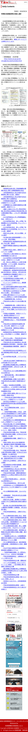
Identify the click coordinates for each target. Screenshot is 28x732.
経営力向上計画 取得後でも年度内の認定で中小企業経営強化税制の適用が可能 (14, 501)
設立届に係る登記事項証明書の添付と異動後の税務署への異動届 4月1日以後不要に (14, 507)
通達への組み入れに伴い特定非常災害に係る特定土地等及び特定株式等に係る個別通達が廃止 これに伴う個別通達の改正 (14, 212)
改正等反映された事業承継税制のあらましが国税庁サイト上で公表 (13, 421)
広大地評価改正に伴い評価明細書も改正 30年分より (13, 218)
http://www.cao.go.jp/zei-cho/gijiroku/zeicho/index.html (11, 60)
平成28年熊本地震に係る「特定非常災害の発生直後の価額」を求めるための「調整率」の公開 (14, 434)
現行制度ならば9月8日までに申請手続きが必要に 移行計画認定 (13, 292)
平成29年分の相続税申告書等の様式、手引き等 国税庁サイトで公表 (13, 325)
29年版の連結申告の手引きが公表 (14, 268)
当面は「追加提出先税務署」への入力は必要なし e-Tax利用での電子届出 (13, 386)
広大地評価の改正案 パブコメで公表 (13, 357)
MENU (25, 2)
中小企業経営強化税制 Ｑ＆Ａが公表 (13, 492)
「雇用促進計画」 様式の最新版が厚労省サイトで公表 (13, 376)
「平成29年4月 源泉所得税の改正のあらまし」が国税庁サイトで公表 (13, 398)
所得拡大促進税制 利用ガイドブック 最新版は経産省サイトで (13, 314)
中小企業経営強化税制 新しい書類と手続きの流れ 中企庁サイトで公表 (13, 527)
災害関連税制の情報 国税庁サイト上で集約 (13, 439)
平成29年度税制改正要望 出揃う (14, 585)
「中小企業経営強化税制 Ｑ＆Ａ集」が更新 (13, 408)
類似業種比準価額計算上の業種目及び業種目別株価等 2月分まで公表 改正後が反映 (13, 367)
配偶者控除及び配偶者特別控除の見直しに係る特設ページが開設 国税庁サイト (14, 334)
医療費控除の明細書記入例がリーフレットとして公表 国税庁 (13, 275)
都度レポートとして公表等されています (14, 40)
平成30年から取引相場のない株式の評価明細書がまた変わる (13, 255)
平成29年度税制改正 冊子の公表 (14, 483)
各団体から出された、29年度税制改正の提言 (13, 582)
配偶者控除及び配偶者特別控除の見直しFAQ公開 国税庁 (13, 242)
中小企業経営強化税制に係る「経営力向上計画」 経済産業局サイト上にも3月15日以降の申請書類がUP (14, 522)
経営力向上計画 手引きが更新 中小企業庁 (13, 234)
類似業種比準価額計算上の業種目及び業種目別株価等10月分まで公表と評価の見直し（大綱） (14, 570)
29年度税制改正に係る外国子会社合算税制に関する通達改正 (13, 198)
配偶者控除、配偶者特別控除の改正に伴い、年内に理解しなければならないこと (14, 309)
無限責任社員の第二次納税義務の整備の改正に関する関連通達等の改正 (13, 189)
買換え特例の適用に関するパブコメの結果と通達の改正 (13, 394)
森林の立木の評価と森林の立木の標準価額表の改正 (13, 390)
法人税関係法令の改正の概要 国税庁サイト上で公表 (13, 417)
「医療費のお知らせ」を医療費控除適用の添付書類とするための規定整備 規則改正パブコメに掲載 (14, 538)
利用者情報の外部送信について (14, 726)
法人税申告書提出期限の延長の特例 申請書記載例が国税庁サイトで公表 (14, 287)
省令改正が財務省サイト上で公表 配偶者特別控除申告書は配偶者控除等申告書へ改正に (14, 403)
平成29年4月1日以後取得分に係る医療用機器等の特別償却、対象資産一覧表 (14, 343)
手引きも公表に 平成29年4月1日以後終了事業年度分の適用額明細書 (13, 339)
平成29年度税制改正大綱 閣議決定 (14, 560)
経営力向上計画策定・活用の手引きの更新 (13, 461)
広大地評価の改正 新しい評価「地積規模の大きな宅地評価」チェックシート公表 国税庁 (14, 223)
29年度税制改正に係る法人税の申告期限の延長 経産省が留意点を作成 (13, 470)
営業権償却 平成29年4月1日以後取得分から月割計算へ (13, 496)
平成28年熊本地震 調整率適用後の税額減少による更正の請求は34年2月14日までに (13, 475)
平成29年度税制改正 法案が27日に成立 (13, 512)
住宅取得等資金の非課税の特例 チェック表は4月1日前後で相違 (13, 279)
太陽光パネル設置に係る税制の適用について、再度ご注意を (13, 429)
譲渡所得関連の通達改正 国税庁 (14, 318)
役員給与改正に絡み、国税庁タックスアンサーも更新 (13, 251)
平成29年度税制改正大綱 (11, 575)
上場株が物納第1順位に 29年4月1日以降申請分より (13, 480)
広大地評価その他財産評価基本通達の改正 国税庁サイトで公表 (13, 259)
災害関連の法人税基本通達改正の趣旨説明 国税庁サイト (13, 206)
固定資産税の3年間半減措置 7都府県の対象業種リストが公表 (13, 466)
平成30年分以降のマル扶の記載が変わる (13, 302)
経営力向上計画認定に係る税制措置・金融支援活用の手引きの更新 (13, 457)
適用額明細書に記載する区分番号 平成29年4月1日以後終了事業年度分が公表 (13, 381)
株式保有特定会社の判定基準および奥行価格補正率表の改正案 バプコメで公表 (14, 352)
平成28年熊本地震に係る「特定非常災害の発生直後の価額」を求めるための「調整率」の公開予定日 (14, 452)
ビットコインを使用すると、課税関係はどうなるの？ (13, 283)
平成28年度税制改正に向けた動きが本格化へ (13, 588)
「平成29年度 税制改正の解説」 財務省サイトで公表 (13, 329)
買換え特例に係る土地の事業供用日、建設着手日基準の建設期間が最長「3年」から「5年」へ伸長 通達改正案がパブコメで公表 (14, 445)
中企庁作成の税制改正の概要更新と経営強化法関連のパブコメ (13, 549)
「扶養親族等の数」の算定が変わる (14, 305)
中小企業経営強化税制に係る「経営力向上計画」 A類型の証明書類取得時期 (13, 517)
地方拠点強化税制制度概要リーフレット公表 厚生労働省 (13, 238)
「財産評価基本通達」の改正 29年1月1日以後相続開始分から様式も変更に (14, 413)
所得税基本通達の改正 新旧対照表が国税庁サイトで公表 (13, 202)
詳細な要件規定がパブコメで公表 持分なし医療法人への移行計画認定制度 (14, 296)
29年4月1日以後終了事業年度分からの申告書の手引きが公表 (13, 362)
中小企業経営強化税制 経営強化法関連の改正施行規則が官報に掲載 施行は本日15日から (14, 532)
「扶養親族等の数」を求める (12, 299)
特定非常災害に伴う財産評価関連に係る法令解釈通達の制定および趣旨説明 (14, 425)
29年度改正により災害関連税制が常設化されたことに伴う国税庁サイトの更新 (14, 487)
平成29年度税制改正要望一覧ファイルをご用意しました (13, 578)
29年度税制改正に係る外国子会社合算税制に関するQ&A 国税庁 (13, 193)
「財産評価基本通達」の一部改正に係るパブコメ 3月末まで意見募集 (13, 553)
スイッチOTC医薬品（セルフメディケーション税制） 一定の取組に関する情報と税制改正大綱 (13, 564)
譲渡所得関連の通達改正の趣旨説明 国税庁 (14, 246)
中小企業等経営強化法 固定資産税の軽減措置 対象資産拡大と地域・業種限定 (14, 544)
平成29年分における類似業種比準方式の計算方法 (13, 372)
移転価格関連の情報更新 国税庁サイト (13, 347)
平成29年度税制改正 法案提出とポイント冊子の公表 (13, 557)
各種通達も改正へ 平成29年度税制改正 (13, 321)
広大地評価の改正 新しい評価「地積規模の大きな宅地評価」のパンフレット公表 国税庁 (14, 229)
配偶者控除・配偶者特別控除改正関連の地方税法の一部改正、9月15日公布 (13, 271)
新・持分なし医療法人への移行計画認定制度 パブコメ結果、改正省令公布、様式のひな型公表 (13, 264)
